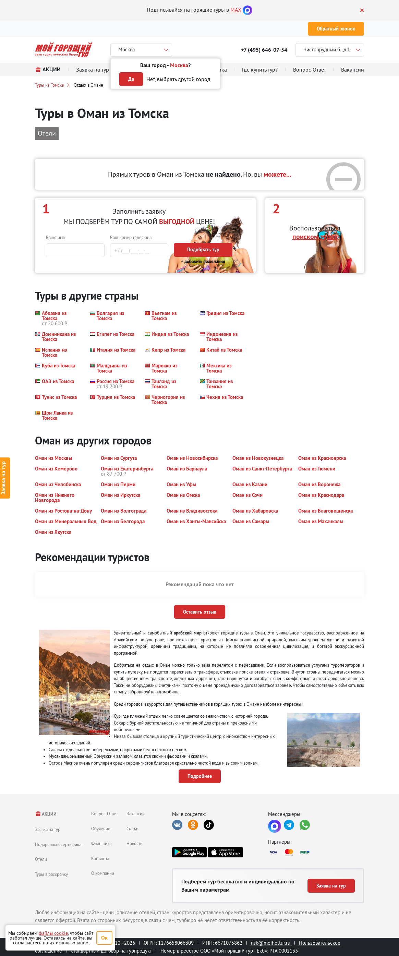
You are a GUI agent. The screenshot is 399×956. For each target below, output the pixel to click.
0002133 (288, 950)
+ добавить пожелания (203, 261)
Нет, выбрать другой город (178, 79)
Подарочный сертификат (59, 844)
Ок (104, 937)
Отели (41, 859)
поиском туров (314, 236)
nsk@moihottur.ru (271, 943)
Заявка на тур (47, 829)
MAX (235, 9)
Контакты (100, 858)
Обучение (100, 828)
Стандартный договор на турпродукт (111, 950)
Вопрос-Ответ (104, 813)
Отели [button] (47, 133)
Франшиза (101, 843)
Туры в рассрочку (51, 874)
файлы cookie (53, 933)
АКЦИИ (46, 814)
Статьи (132, 828)
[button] (58, 318)
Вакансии (135, 813)
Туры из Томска (49, 85)
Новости (134, 843)
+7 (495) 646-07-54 (264, 49)
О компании (102, 873)
